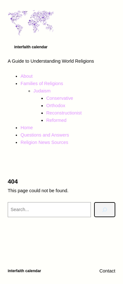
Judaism (41, 90)
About (27, 76)
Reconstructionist (64, 112)
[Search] (104, 209)
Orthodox (55, 105)
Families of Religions (42, 83)
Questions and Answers (45, 135)
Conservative (59, 98)
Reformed (56, 120)
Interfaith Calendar (31, 47)
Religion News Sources (44, 142)
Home (27, 127)
